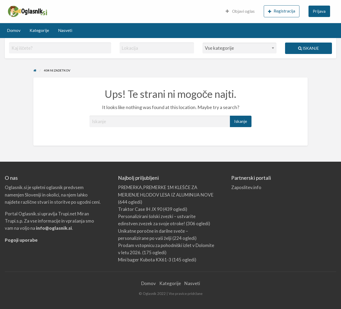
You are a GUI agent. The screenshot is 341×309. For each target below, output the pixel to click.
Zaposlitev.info (246, 187)
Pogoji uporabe (21, 240)
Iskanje (308, 48)
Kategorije (39, 30)
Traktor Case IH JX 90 (140, 209)
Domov (14, 30)
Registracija (281, 11)
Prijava (319, 11)
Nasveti (65, 30)
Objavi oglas (240, 11)
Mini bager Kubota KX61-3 (144, 259)
